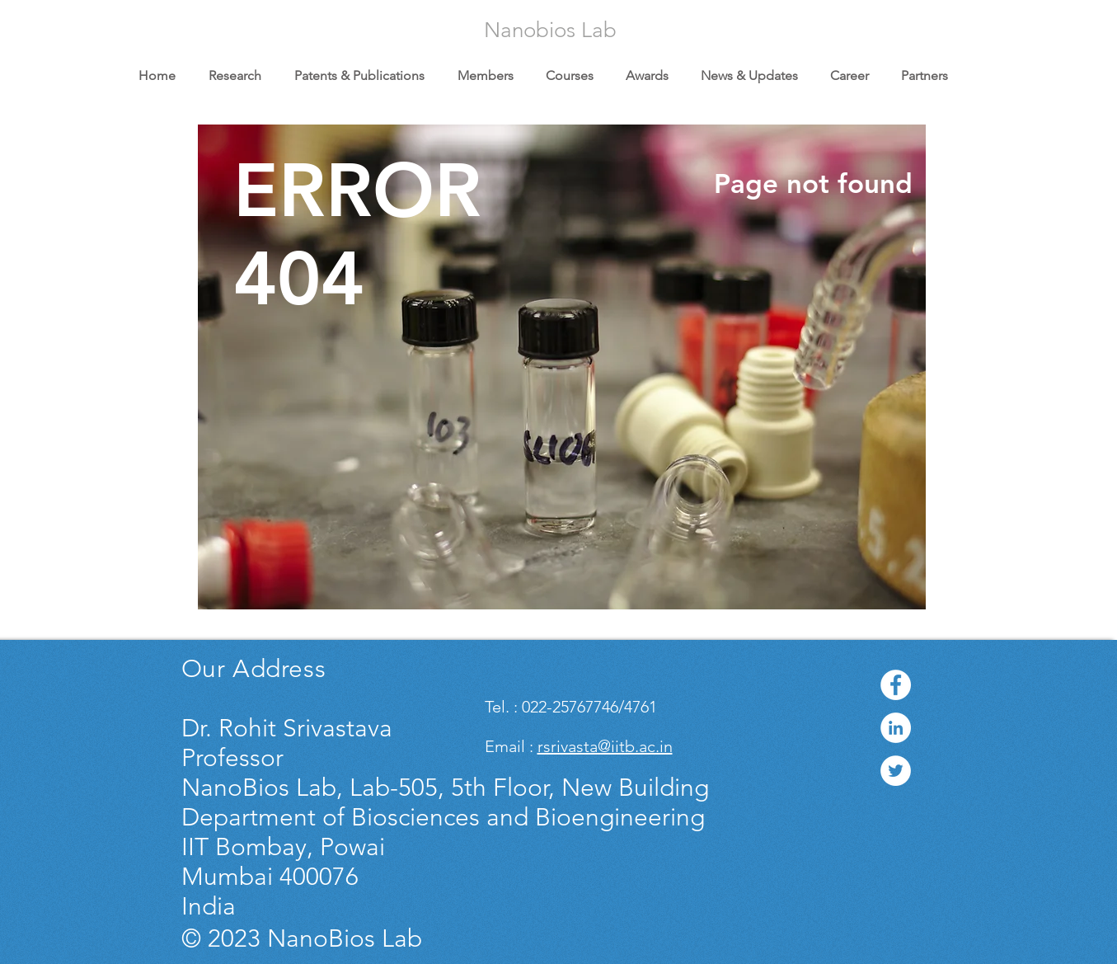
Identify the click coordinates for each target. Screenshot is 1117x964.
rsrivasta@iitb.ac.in (605, 746)
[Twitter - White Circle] (895, 770)
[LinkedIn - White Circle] (895, 727)
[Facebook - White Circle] (895, 685)
